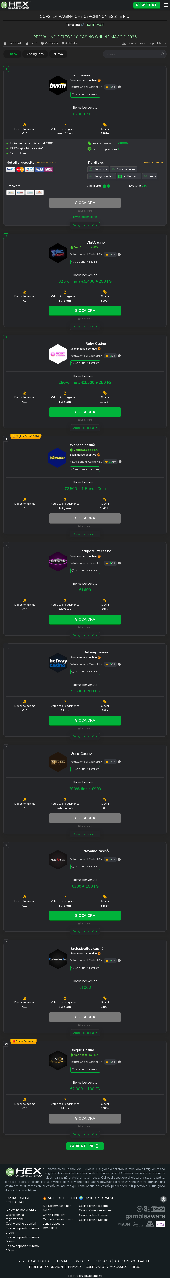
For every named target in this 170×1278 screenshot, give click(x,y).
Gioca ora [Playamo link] (85, 915)
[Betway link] (58, 663)
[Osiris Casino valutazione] (119, 762)
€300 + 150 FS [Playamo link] (85, 886)
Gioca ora (85, 202)
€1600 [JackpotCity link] (85, 590)
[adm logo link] (124, 1224)
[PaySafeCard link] (29, 169)
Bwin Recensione (85, 217)
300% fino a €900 (85, 789)
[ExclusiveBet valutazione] (119, 960)
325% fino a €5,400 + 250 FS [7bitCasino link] (85, 281)
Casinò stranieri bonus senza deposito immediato (58, 1223)
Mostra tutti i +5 (154, 162)
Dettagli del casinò (83, 225)
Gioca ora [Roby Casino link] (85, 412)
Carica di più (85, 1146)
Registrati (146, 5)
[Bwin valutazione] (119, 87)
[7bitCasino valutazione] (119, 254)
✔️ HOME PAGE (92, 25)
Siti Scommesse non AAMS (57, 1208)
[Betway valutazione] (119, 664)
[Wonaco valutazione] (120, 462)
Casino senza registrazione (15, 1217)
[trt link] (163, 1199)
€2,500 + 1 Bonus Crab (85, 488)
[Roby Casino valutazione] (119, 356)
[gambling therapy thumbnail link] (160, 1224)
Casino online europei (93, 1206)
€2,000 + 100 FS (85, 1089)
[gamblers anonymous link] (150, 1224)
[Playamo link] (58, 860)
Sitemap (61, 1261)
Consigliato (35, 54)
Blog (136, 1267)
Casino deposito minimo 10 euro (22, 1248)
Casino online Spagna (93, 1220)
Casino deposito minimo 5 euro (22, 1239)
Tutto (12, 54)
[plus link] (140, 1209)
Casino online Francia (93, 1215)
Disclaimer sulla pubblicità (144, 43)
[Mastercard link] (20, 169)
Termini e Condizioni (46, 1267)
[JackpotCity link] (58, 562)
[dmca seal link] (158, 1209)
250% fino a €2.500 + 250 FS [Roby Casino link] (85, 382)
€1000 (85, 987)
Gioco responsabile (132, 1261)
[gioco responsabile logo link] (138, 1224)
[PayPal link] (10, 169)
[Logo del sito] (65, 5)
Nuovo (58, 54)
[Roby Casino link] (58, 354)
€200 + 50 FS (85, 114)
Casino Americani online (95, 1210)
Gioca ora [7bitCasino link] (85, 310)
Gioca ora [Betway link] (85, 720)
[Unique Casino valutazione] (119, 1062)
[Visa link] (39, 169)
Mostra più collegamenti (85, 1276)
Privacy (74, 1267)
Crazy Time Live (54, 1215)
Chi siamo (103, 1261)
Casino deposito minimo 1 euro (22, 1230)
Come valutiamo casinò (107, 1267)
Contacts (81, 1261)
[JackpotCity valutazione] (119, 563)
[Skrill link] (48, 169)
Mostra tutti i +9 (46, 162)
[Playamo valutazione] (119, 859)
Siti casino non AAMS (21, 1210)
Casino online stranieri (21, 1223)
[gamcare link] (147, 1209)
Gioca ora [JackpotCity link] (85, 619)
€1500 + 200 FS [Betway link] (85, 691)
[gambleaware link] (145, 1217)
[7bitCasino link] (58, 253)
